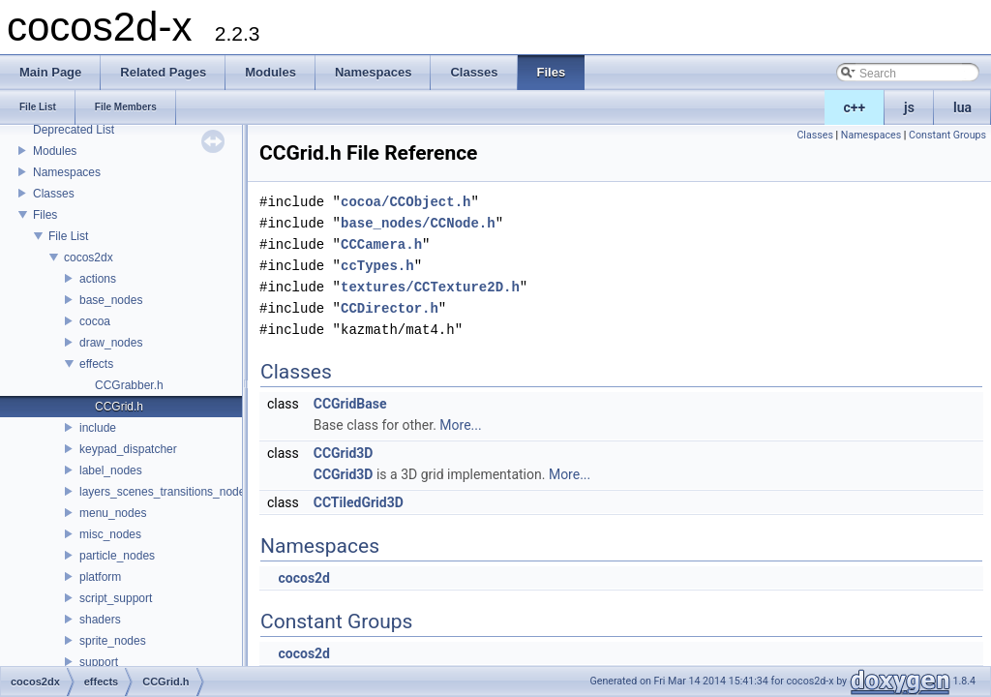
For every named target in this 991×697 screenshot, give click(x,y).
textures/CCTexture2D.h (430, 287)
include (97, 428)
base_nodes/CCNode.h (418, 223)
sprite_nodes (112, 641)
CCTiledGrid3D (359, 502)
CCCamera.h (381, 244)
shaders (100, 619)
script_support (115, 598)
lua (962, 107)
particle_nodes (117, 555)
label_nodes (110, 470)
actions (97, 279)
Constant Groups (947, 135)
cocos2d (304, 578)
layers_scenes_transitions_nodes (165, 492)
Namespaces (67, 172)
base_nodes (110, 300)
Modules (54, 151)
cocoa (94, 321)
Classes (54, 193)
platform (100, 577)
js (909, 107)
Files (45, 215)
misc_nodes (110, 534)
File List (68, 236)
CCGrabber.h (129, 385)
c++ (855, 107)
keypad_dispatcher (128, 449)
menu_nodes (112, 513)
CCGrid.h (119, 406)
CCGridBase (350, 403)
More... (460, 425)
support (98, 662)
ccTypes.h (377, 266)
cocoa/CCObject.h (405, 202)
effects (96, 364)
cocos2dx (88, 257)
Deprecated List (73, 129)
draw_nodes (110, 342)
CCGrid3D (344, 453)
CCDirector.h (389, 308)
